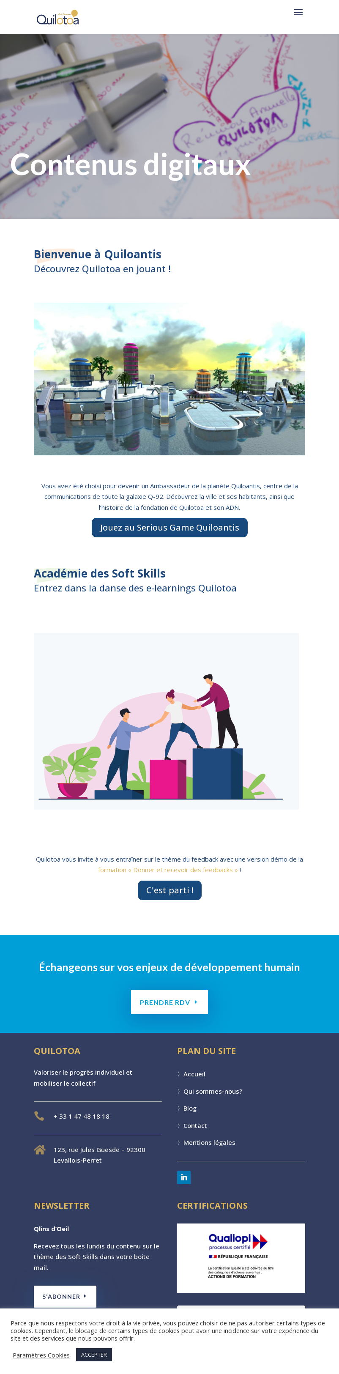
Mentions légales (209, 1142)
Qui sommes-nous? (212, 1091)
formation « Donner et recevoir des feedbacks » (168, 869)
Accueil (194, 1074)
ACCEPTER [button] (94, 1354)
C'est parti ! (169, 890)
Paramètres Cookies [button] (41, 1355)
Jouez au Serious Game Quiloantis (169, 527)
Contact (195, 1125)
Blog (190, 1108)
